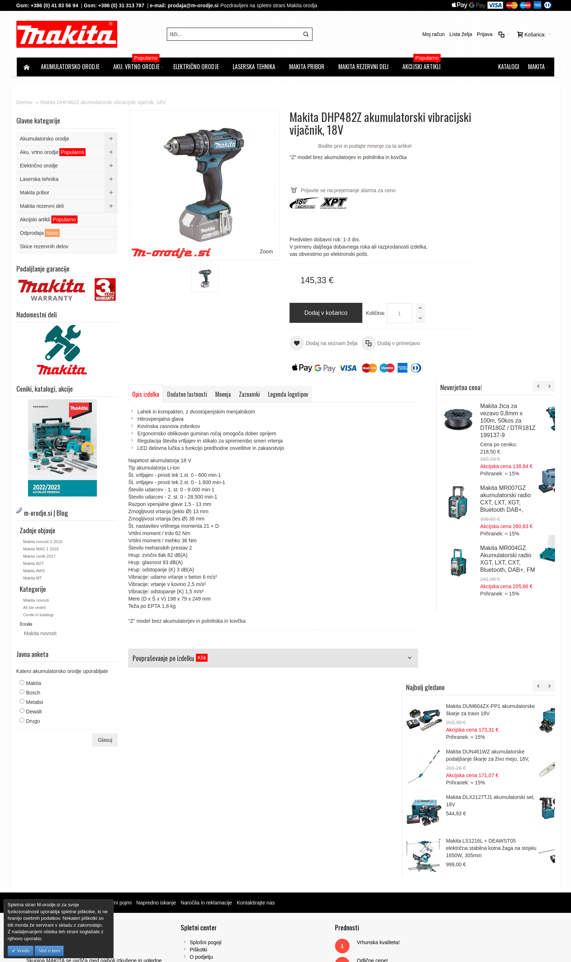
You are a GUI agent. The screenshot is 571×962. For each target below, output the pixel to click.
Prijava (484, 34)
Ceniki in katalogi (39, 615)
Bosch (34, 693)
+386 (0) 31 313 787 (122, 5)
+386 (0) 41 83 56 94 (55, 5)
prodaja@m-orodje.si (193, 5)
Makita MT (33, 579)
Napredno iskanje (157, 772)
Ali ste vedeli (35, 608)
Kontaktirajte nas (256, 772)
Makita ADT (34, 564)
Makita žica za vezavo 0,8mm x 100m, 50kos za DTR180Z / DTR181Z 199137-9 (526, 152)
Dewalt (34, 712)
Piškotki (177, 819)
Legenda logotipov (289, 394)
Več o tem (49, 950)
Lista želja (460, 34)
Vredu (22, 950)
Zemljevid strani (37, 772)
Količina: (359, 314)
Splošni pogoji (184, 812)
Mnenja (224, 394)
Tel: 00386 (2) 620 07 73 (450, 855)
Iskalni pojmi (118, 772)
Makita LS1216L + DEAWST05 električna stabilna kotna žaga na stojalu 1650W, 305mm (507, 555)
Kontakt (176, 833)
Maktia (34, 684)
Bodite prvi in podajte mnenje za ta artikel (348, 147)
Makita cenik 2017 (40, 557)
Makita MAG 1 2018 (41, 549)
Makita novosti (36, 601)
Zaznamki (250, 394)
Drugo (33, 722)
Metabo (35, 703)
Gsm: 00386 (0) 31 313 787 (453, 863)
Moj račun (433, 34)
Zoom (251, 238)
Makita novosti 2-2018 (43, 542)
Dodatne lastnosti (188, 394)
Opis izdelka (146, 394)
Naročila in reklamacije (207, 772)
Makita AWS (35, 571)
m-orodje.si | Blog (79, 772)
